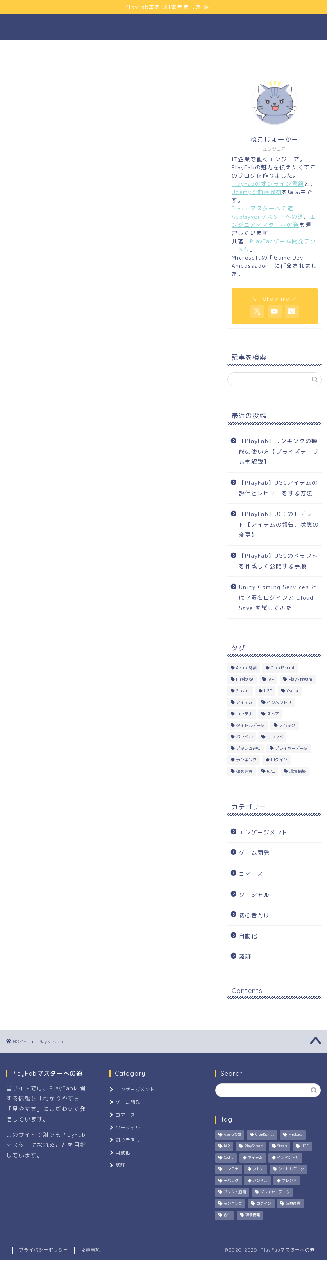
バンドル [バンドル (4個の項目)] (244, 737)
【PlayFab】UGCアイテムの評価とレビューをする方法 (278, 488)
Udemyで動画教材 (257, 192)
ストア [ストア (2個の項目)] (273, 714)
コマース (251, 873)
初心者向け (254, 915)
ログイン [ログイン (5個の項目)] (279, 760)
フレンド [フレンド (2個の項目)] (275, 737)
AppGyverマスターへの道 (268, 216)
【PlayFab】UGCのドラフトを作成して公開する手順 (278, 561)
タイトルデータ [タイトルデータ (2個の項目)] (250, 725)
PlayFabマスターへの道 (163, 26)
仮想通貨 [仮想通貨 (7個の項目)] (244, 771)
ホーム (56, 50)
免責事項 (90, 1250)
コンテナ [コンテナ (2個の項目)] (244, 714)
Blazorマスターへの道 (262, 208)
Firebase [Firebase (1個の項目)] (244, 679)
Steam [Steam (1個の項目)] (243, 691)
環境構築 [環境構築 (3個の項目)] (297, 771)
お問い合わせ (261, 50)
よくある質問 (196, 50)
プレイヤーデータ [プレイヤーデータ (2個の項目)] (291, 748)
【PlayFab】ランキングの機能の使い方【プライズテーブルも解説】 (279, 451)
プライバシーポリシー (43, 1250)
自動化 (248, 936)
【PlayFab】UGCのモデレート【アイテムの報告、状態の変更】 (279, 524)
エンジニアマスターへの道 (274, 220)
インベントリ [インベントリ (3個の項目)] (279, 702)
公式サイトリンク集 (121, 50)
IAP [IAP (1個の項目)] (271, 679)
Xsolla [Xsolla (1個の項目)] (292, 691)
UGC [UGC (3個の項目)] (268, 691)
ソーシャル (254, 894)
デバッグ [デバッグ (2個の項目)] (287, 725)
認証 (245, 956)
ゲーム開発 (254, 853)
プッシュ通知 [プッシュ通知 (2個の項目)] (248, 748)
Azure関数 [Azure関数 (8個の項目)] (246, 668)
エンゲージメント (263, 832)
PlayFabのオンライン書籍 (268, 183)
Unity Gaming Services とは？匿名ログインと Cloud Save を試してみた (278, 597)
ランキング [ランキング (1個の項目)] (246, 760)
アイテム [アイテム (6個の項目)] (244, 702)
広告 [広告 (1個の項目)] (271, 771)
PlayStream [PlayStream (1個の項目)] (300, 679)
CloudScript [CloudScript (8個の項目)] (283, 668)
